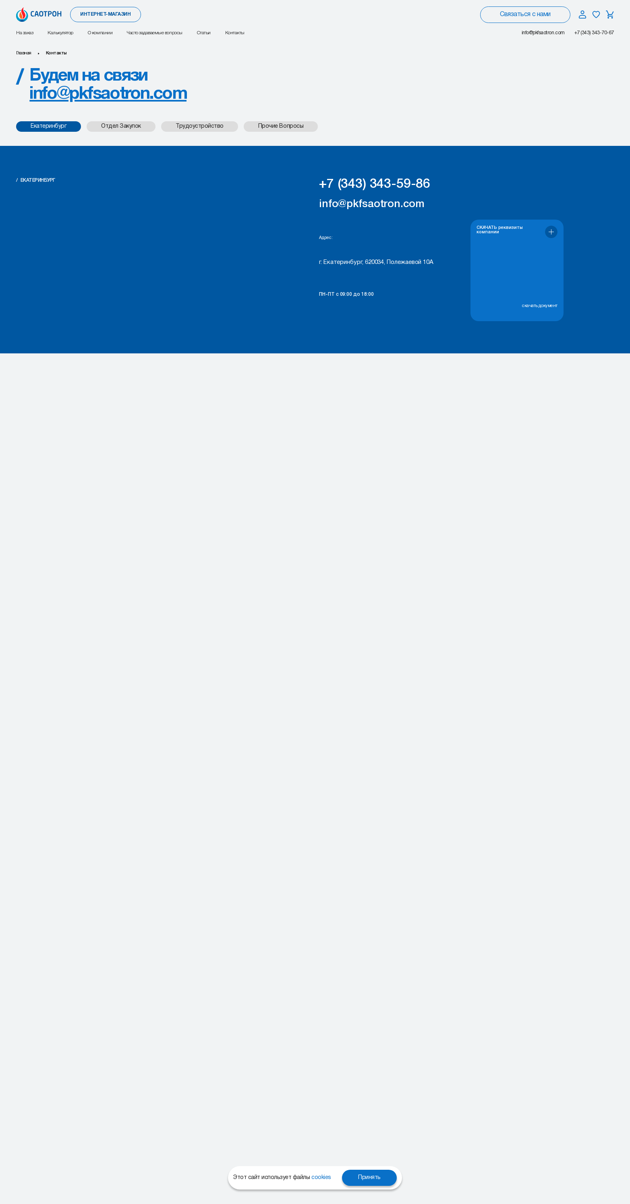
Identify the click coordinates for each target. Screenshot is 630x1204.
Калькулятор (60, 33)
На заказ (24, 33)
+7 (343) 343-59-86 (374, 184)
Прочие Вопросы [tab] (280, 126)
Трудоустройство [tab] (200, 126)
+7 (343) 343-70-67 (594, 33)
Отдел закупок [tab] (121, 126)
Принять (369, 1177)
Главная (23, 53)
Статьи (204, 33)
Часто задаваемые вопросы (154, 33)
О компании (100, 33)
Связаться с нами (525, 14)
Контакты (235, 33)
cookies (321, 1177)
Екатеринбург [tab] (48, 126)
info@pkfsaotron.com (543, 33)
